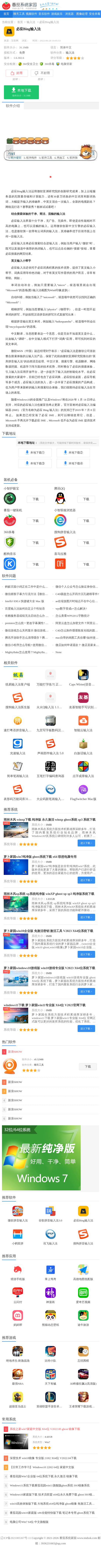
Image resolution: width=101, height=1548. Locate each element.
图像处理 (82, 13)
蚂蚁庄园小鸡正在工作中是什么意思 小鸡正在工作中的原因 (42, 586)
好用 (16, 73)
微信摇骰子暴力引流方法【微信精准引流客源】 (35, 594)
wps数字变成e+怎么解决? (71, 608)
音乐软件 (44, 13)
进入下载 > (86, 843)
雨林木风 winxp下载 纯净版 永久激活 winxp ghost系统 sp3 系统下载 (50, 819)
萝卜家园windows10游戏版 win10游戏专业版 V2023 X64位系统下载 (49, 968)
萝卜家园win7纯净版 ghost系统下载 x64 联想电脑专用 (40, 856)
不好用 (42, 73)
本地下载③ (35, 463)
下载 (88, 1066)
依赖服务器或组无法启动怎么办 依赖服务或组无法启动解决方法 (45, 615)
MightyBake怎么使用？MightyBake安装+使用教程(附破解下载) (43, 652)
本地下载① (35, 452)
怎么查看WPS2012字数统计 (73, 615)
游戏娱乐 (57, 13)
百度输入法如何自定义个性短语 (25, 608)
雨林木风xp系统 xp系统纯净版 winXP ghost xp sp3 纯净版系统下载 (49, 894)
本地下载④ (73, 463)
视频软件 (31, 13)
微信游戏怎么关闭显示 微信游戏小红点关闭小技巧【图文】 (42, 630)
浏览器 (69, 13)
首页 (6, 13)
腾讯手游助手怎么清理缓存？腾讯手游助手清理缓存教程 (40, 637)
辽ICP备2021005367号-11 (15, 1538)
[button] (50, 177)
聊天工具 (19, 13)
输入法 (31, 22)
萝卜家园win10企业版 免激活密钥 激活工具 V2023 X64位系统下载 (48, 931)
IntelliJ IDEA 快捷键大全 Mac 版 (24, 601)
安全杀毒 (94, 13)
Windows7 (56, 399)
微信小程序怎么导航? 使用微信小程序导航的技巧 (36, 645)
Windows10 (23, 399)
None (59, 652)
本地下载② (73, 452)
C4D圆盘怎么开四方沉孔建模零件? (77, 594)
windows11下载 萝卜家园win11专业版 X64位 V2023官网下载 (44, 1005)
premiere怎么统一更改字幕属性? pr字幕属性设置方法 (37, 623)
